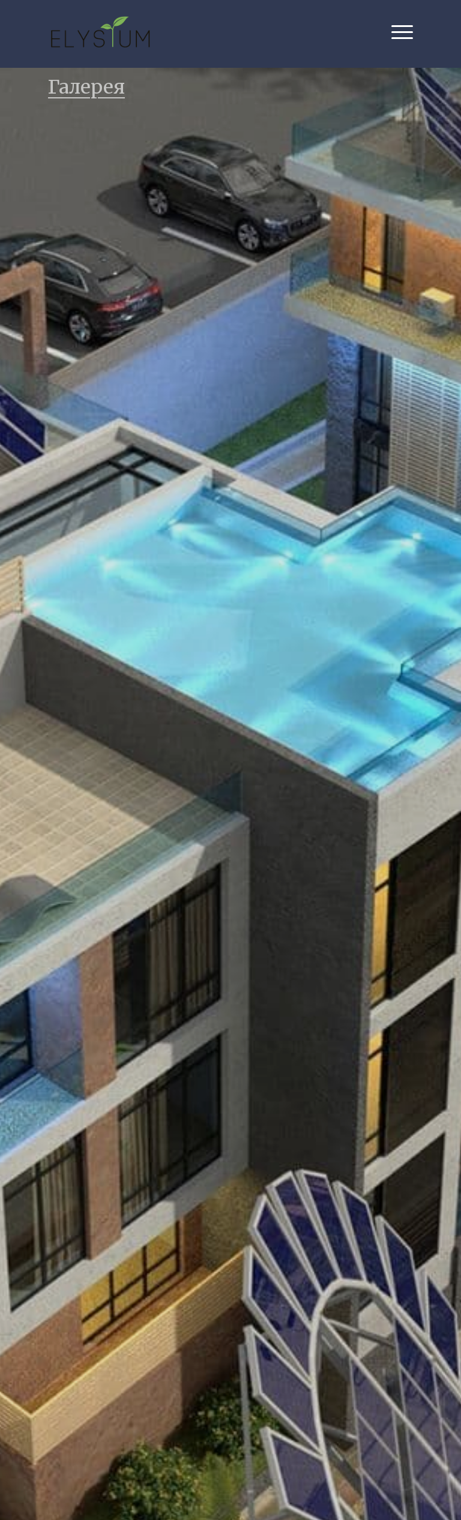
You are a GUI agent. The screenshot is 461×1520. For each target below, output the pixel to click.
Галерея (86, 87)
